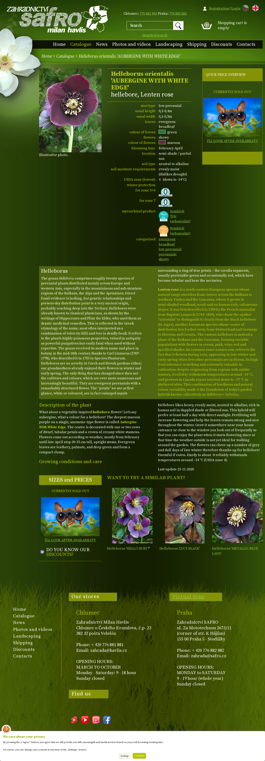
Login (236, 8)
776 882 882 (178, 13)
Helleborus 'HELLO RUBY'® (128, 548)
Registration (219, 8)
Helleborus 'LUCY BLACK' (179, 548)
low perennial (170, 249)
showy (164, 259)
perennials (167, 254)
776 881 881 (148, 13)
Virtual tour (188, 596)
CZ (244, 7)
